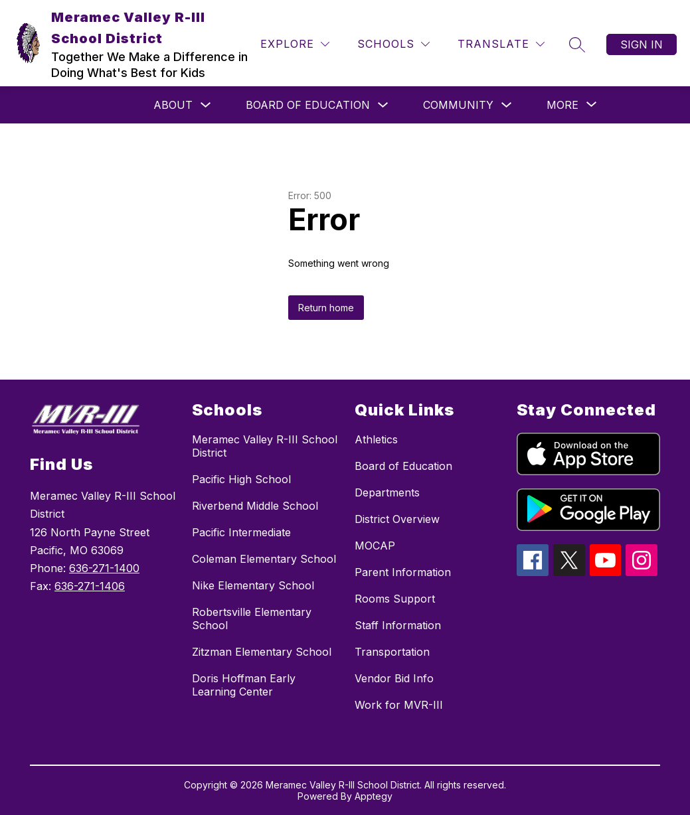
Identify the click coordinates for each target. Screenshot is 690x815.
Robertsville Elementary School (251, 618)
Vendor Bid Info (394, 678)
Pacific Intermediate (241, 532)
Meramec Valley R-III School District (264, 446)
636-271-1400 (104, 568)
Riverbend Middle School (255, 505)
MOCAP (375, 545)
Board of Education (308, 104)
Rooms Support (395, 598)
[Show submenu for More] (562, 105)
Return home (326, 307)
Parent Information (403, 572)
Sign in (641, 44)
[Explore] (295, 44)
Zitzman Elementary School (261, 651)
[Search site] (577, 44)
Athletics (376, 439)
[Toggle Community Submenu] (507, 105)
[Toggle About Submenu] (206, 105)
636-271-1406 (89, 586)
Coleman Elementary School (264, 558)
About (173, 104)
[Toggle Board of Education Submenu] (383, 105)
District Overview (397, 519)
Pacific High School (241, 479)
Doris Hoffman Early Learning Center (244, 685)
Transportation (392, 651)
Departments (387, 492)
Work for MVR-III (399, 704)
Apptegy (373, 796)
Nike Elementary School (253, 585)
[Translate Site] (501, 44)
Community (458, 104)
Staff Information (398, 625)
